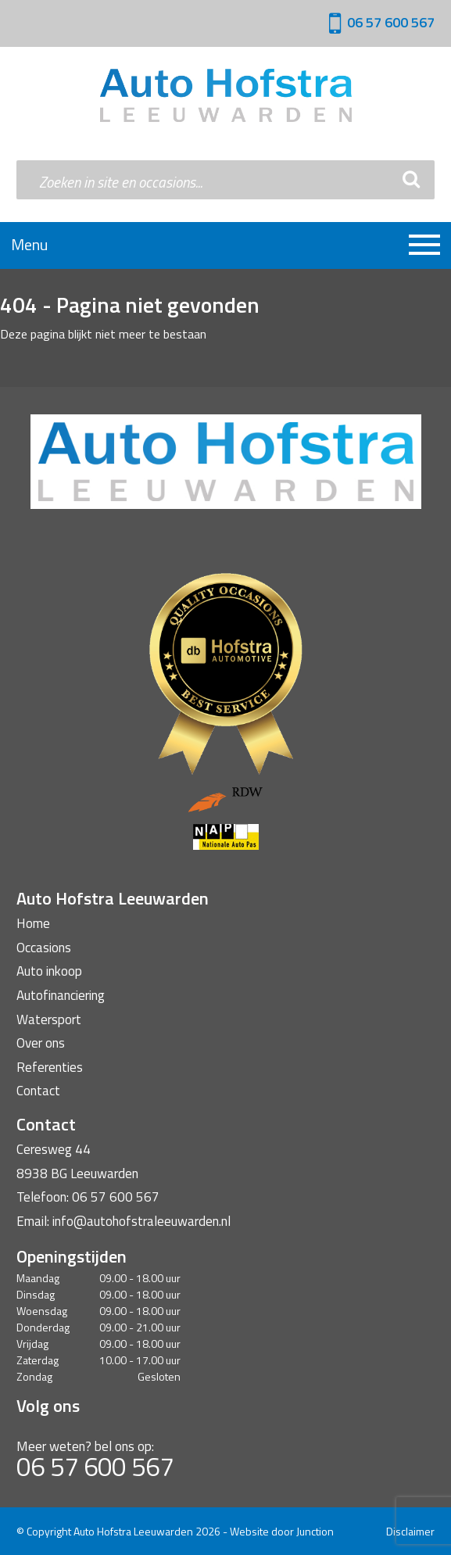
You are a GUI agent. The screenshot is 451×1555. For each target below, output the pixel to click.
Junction (315, 1531)
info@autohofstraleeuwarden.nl (141, 1221)
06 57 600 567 (391, 22)
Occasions (43, 947)
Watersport (48, 1019)
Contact (38, 1090)
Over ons (40, 1043)
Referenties (49, 1067)
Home (33, 923)
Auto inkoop (49, 971)
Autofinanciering (60, 995)
